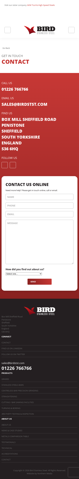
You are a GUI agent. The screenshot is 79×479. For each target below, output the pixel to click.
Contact (6, 342)
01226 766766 (15, 89)
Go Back (6, 48)
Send (33, 281)
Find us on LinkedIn (12, 348)
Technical (7, 448)
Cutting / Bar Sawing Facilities (18, 402)
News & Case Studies (12, 430)
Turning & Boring (11, 408)
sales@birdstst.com (24, 104)
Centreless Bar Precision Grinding (20, 390)
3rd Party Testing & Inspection (18, 413)
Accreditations (10, 453)
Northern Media (44, 473)
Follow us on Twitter (13, 354)
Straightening (9, 396)
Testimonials (8, 442)
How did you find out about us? (25, 269)
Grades (5, 379)
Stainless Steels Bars (13, 385)
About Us (6, 424)
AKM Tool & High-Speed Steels (41, 5)
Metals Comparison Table (15, 436)
